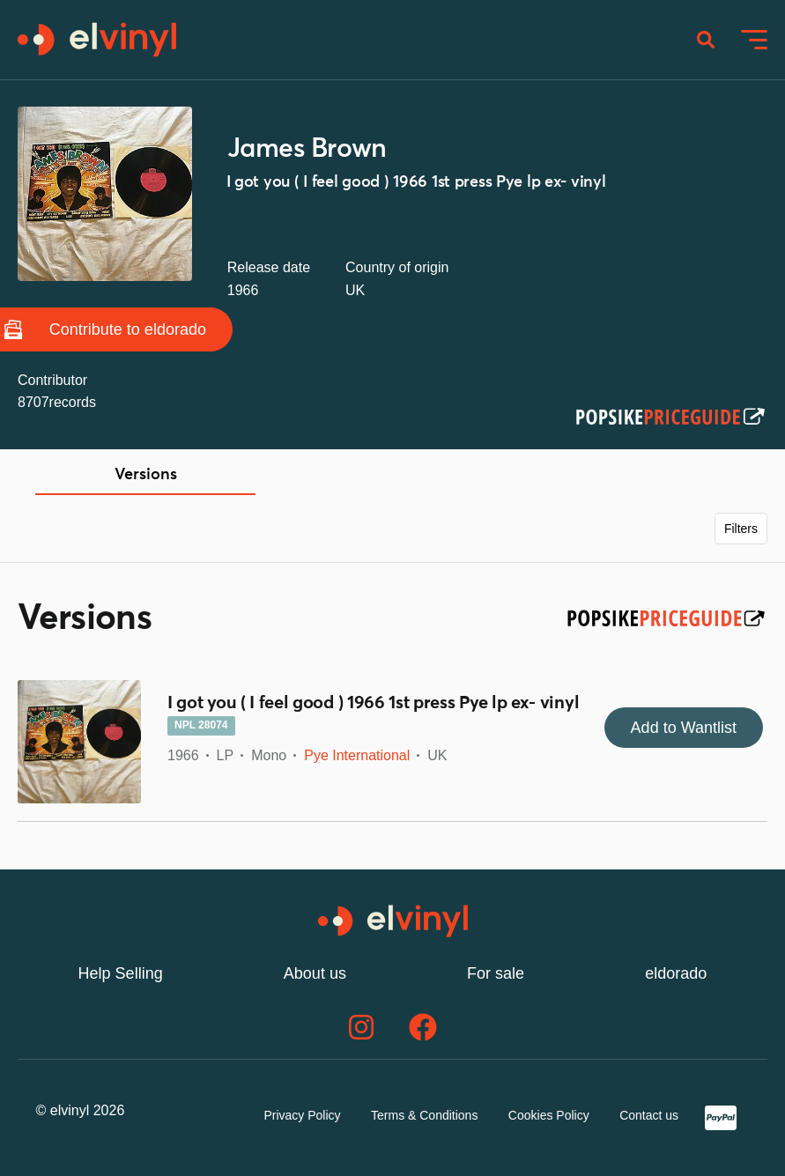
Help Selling (120, 973)
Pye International (357, 755)
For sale (495, 973)
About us (315, 973)
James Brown (307, 149)
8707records (57, 402)
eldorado (676, 973)
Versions (146, 475)
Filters (741, 528)
